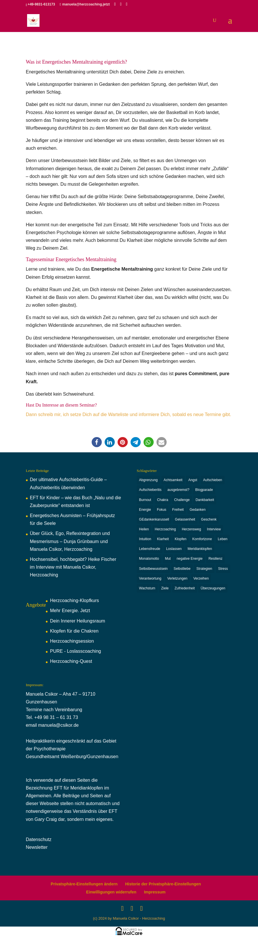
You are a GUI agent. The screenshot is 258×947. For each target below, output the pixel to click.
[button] (97, 442)
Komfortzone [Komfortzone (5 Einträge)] (202, 541)
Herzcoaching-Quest (71, 661)
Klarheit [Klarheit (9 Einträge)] (163, 541)
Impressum (154, 892)
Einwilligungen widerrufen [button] (111, 892)
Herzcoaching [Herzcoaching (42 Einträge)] (165, 531)
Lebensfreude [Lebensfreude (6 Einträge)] (149, 551)
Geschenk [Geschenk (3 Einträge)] (208, 521)
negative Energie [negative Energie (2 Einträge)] (190, 561)
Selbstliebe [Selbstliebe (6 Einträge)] (182, 571)
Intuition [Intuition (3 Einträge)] (145, 541)
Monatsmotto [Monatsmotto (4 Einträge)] (149, 561)
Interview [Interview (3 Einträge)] (214, 531)
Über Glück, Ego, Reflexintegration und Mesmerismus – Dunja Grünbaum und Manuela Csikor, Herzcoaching (70, 541)
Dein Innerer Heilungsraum (77, 620)
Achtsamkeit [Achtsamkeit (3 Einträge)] (173, 480)
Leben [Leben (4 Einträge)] (222, 541)
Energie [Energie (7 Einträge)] (145, 510)
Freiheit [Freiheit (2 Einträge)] (178, 510)
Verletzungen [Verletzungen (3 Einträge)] (177, 581)
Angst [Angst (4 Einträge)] (192, 480)
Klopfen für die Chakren (74, 631)
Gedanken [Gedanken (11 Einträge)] (198, 510)
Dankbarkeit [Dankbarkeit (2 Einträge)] (204, 500)
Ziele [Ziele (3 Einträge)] (165, 591)
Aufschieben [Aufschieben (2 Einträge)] (212, 480)
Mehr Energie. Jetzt (70, 610)
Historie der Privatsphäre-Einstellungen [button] (163, 884)
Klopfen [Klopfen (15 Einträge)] (181, 541)
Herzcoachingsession (72, 641)
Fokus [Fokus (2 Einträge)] (161, 510)
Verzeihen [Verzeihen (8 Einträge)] (201, 581)
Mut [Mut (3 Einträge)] (168, 561)
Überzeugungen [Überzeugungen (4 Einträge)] (213, 591)
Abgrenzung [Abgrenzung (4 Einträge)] (148, 480)
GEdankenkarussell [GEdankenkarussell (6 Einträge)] (154, 521)
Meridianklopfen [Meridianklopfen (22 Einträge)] (200, 551)
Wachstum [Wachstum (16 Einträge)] (147, 591)
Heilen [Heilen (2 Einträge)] (144, 531)
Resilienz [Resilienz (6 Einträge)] (215, 561)
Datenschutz (39, 839)
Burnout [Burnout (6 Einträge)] (145, 500)
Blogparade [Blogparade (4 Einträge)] (204, 490)
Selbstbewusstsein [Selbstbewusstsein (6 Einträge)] (153, 571)
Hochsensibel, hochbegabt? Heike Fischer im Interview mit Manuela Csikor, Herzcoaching (73, 567)
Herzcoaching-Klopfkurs (74, 600)
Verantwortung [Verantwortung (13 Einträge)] (150, 581)
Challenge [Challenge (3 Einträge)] (182, 500)
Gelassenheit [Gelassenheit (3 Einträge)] (185, 521)
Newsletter (37, 847)
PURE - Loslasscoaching (75, 651)
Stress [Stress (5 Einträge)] (223, 571)
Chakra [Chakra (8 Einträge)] (162, 500)
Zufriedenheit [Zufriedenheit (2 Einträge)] (184, 591)
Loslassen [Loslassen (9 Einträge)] (174, 551)
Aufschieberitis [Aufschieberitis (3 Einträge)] (150, 490)
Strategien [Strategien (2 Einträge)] (204, 571)
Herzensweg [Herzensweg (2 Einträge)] (191, 531)
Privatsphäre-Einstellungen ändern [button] (84, 884)
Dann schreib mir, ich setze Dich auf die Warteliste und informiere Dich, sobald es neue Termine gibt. (128, 414)
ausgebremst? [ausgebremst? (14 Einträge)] (178, 490)
